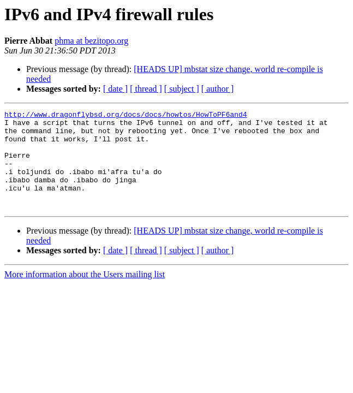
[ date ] (115, 88)
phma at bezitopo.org (91, 40)
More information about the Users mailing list (84, 294)
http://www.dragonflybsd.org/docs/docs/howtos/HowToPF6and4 (125, 116)
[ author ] (217, 88)
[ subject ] (181, 88)
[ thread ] (146, 88)
